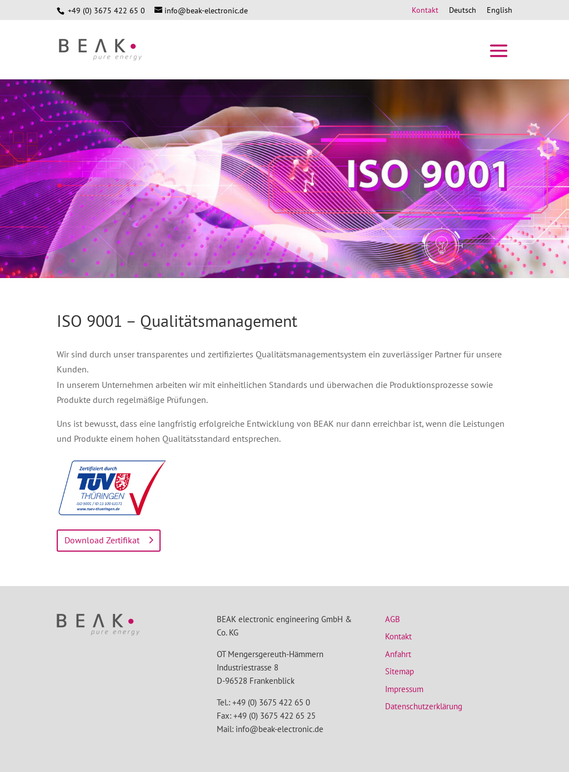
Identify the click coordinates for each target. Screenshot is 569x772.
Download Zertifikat (101, 540)
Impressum (404, 689)
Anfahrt (398, 654)
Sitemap (399, 671)
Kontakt (425, 10)
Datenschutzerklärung (423, 706)
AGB (392, 619)
